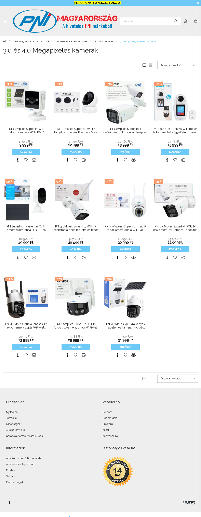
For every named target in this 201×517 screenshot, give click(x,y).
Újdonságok (13, 423)
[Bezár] (198, 3)
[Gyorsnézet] (18, 160)
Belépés (107, 412)
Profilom (108, 423)
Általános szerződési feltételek (24, 458)
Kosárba (26, 151)
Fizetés (10, 470)
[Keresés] (150, 21)
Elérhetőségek (15, 482)
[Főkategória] (5, 41)
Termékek (12, 417)
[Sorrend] (177, 65)
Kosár (106, 429)
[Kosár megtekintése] (196, 21)
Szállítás (11, 476)
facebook (9, 502)
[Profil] (186, 21)
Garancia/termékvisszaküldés (24, 435)
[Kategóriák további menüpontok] (5, 21)
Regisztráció (110, 417)
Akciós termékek (16, 429)
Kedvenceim (110, 435)
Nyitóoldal (12, 412)
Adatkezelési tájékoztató (20, 464)
